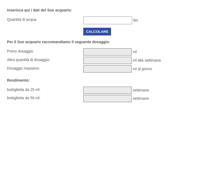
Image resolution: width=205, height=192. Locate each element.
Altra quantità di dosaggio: (28, 60)
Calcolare (97, 32)
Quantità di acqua (21, 19)
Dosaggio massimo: (23, 68)
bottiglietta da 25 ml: (23, 89)
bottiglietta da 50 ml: (23, 98)
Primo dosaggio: (20, 51)
